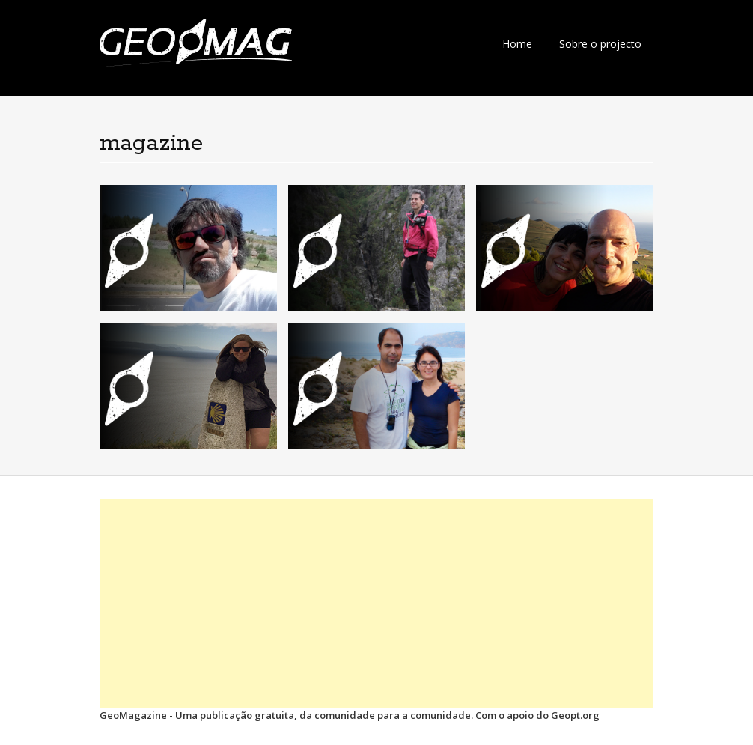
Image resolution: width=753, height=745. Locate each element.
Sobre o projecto (600, 44)
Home (517, 44)
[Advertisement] (376, 603)
